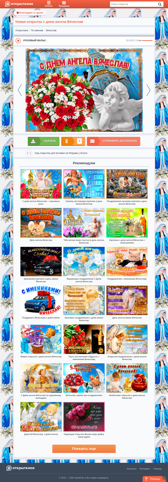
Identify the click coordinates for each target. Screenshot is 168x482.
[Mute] (140, 40)
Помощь (157, 468)
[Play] (18, 40)
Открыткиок (22, 30)
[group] (84, 40)
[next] (148, 90)
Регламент (145, 468)
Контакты (131, 468)
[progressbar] (147, 41)
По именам (37, 30)
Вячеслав (51, 30)
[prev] (20, 90)
